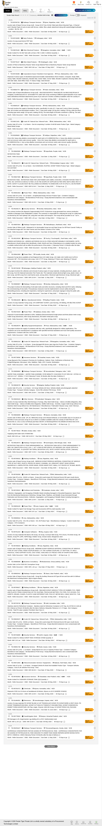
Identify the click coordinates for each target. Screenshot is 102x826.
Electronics (27, 700)
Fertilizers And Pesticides (32, 490)
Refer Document (17, 31)
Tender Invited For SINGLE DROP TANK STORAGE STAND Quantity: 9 (30, 638)
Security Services (29, 209)
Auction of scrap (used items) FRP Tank (20, 41)
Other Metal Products (30, 62)
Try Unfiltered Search (61, 15)
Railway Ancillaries (30, 458)
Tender (8, 10)
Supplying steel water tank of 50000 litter (20, 433)
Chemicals (27, 688)
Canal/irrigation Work (30, 716)
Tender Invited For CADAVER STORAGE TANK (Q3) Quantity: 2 (28, 679)
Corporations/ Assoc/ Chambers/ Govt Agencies (38, 74)
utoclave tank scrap (43, 15)
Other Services (28, 399)
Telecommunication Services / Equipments (37, 663)
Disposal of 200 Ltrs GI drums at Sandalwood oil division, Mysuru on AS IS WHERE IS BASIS (37, 691)
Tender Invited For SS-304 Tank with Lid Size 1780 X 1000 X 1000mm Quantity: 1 (33, 53)
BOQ (25, 10)
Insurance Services (30, 357)
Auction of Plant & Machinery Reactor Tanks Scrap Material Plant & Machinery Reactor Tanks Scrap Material (42, 65)
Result (17, 10)
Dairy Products (27, 38)
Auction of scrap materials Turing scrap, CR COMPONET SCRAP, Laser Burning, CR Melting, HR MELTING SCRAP (44, 303)
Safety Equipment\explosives (33, 325)
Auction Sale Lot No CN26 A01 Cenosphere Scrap (23, 564)
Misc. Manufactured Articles (32, 300)
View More (51, 746)
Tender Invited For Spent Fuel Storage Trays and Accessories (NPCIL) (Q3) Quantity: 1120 (36, 509)
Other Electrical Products (31, 50)
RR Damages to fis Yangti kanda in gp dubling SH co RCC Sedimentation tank (32, 719)
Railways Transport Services (32, 22)
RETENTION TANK (14, 154)
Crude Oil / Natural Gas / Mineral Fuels (35, 121)
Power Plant (28, 193)
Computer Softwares (30, 532)
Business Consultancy (31, 561)
